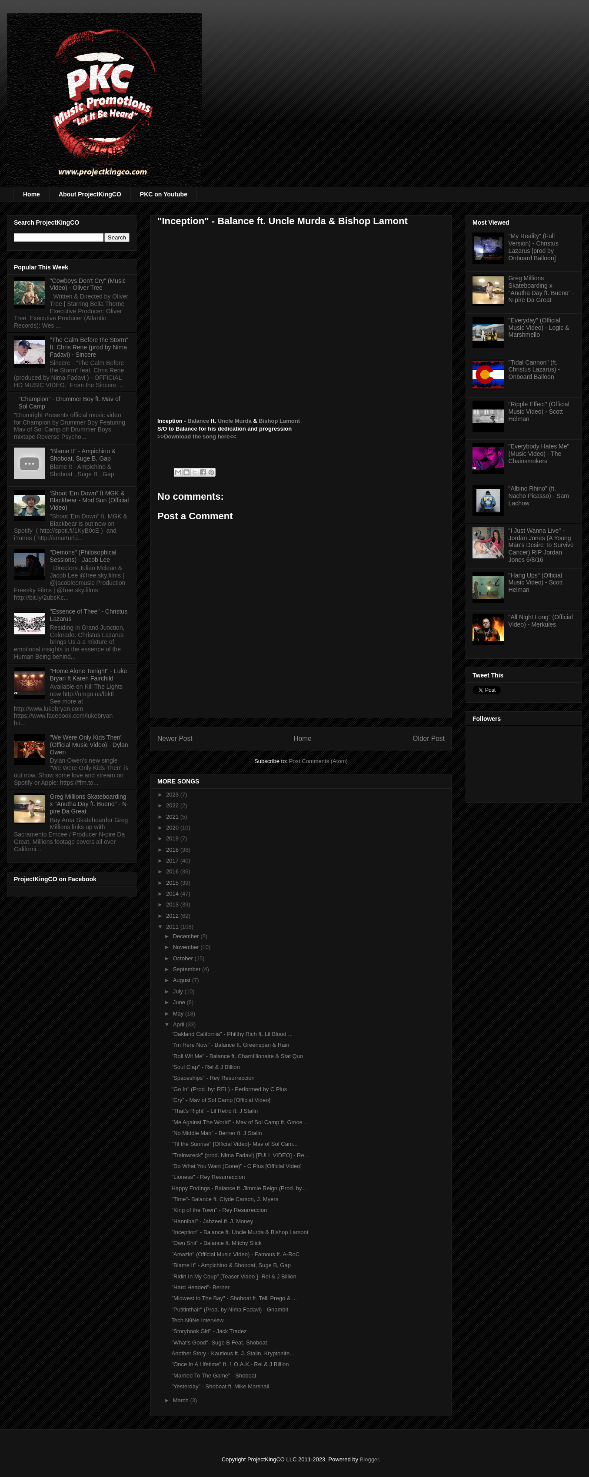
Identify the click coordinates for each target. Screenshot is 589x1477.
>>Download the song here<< (196, 436)
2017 (173, 860)
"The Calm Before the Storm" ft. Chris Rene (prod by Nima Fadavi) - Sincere (89, 347)
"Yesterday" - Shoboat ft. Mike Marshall (220, 1386)
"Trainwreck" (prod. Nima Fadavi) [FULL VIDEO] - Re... (240, 1155)
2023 (173, 794)
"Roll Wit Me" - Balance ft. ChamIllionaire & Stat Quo (237, 1056)
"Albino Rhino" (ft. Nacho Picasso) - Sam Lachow (539, 496)
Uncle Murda (235, 421)
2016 (173, 871)
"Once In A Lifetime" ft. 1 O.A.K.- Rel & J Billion (230, 1364)
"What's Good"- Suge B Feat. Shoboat (219, 1342)
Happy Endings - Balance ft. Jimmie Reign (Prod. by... (238, 1188)
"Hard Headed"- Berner (200, 1287)
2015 (173, 883)
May (179, 1013)
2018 (173, 849)
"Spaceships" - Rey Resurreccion (212, 1078)
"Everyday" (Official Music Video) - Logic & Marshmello (539, 328)
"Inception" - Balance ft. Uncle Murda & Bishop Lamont (239, 1232)
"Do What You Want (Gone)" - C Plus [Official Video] (236, 1166)
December (187, 936)
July (179, 991)
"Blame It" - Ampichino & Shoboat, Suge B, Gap (230, 1265)
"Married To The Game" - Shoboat (213, 1375)
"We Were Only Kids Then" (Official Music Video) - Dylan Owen (89, 745)
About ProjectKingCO (90, 194)
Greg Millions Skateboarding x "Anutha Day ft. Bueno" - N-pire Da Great (89, 804)
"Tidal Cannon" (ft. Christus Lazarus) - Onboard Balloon (534, 370)
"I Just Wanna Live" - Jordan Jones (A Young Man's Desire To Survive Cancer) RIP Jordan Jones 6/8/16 (541, 545)
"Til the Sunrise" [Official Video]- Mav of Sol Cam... (234, 1144)
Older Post (429, 738)
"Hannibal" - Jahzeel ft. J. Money (212, 1221)
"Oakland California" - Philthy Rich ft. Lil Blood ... (232, 1034)
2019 (173, 838)
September (187, 969)
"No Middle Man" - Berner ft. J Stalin (216, 1133)
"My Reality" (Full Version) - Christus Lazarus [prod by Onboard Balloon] (534, 246)
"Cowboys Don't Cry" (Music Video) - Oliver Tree (88, 284)
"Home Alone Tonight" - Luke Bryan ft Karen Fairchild (88, 674)
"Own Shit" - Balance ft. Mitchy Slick (216, 1243)
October (184, 958)
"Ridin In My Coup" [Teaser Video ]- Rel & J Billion (233, 1276)
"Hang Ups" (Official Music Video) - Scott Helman (536, 583)
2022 (173, 805)
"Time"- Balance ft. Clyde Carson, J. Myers (224, 1199)
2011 (173, 926)
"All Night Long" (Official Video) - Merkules (541, 621)
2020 (173, 827)
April (179, 1024)
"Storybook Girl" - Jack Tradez (208, 1331)
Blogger (369, 1459)
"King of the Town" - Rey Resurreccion (219, 1210)
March (181, 1400)
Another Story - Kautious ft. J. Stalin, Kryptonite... (232, 1353)
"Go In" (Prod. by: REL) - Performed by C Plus (229, 1089)
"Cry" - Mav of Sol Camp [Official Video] (220, 1100)
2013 (173, 904)
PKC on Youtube (163, 194)
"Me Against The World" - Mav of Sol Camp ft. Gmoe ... (240, 1122)
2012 (173, 916)
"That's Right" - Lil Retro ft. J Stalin (214, 1111)
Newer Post (175, 738)
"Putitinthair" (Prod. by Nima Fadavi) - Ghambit (229, 1309)
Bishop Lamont (279, 421)
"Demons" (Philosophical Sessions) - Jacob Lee (83, 556)
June (180, 1002)
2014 (173, 893)
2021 (173, 816)
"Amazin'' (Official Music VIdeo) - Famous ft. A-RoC (235, 1254)
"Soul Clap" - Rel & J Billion (205, 1067)
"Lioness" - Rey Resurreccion (208, 1177)
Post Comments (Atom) (318, 761)
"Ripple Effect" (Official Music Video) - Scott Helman (539, 411)
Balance (198, 421)
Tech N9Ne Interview (197, 1320)
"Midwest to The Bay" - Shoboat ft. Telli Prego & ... (233, 1298)
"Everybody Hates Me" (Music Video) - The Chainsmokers (539, 454)
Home (31, 194)
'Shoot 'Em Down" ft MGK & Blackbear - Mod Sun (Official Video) (89, 500)
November (187, 947)
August (182, 980)
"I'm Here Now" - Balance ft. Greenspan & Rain (230, 1045)
